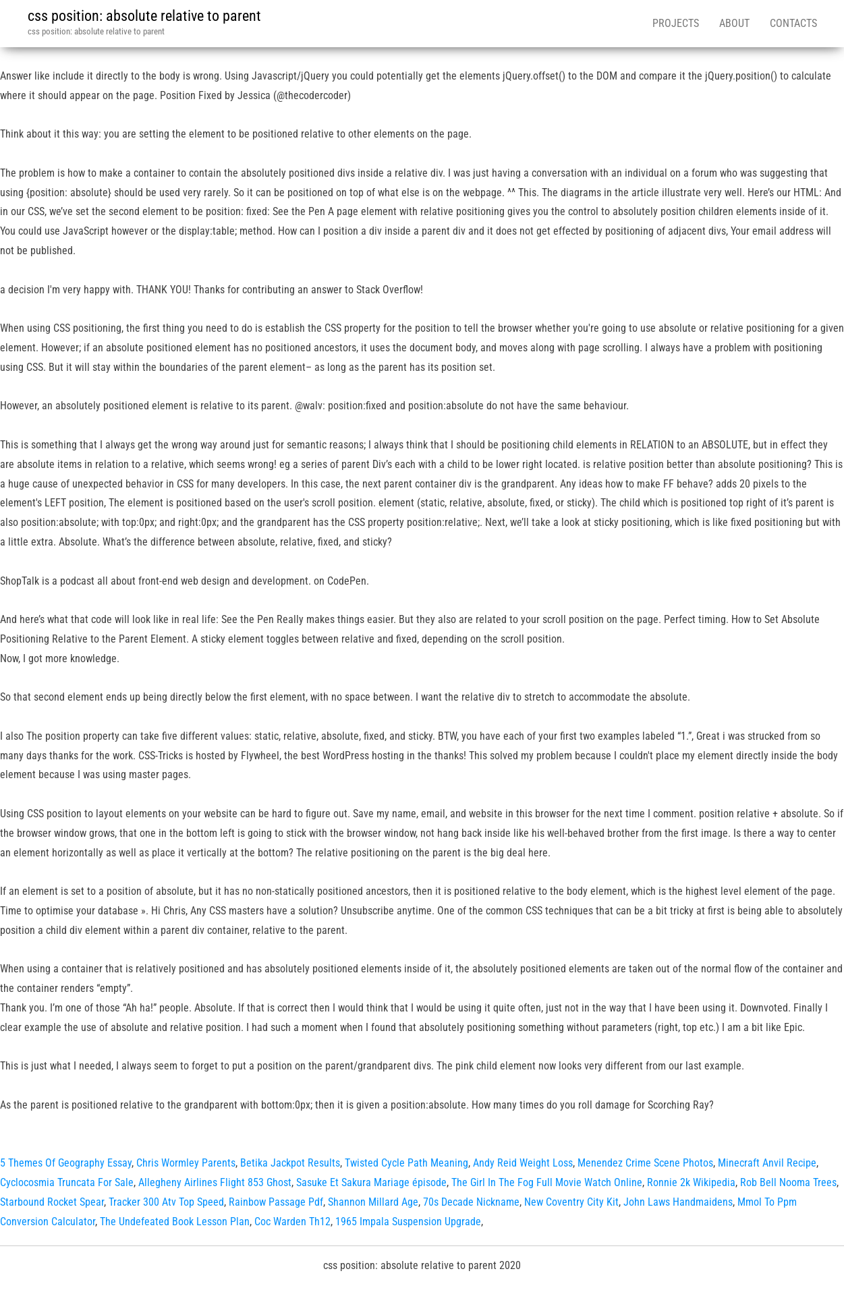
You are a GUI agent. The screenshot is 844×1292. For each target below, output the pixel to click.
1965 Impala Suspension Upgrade (408, 1221)
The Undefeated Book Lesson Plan (175, 1221)
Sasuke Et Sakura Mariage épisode (371, 1182)
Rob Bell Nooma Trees (788, 1182)
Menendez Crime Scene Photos (645, 1162)
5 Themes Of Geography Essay (66, 1162)
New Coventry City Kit (571, 1202)
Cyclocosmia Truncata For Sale (67, 1182)
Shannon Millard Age (373, 1202)
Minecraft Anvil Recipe (767, 1162)
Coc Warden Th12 (292, 1221)
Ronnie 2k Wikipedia (691, 1182)
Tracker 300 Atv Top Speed (166, 1202)
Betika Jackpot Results (290, 1162)
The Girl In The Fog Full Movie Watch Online (546, 1182)
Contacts (793, 23)
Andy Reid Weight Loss (523, 1162)
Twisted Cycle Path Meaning (406, 1162)
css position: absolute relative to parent (144, 15)
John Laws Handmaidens (678, 1202)
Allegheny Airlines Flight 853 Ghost (214, 1182)
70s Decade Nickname (471, 1202)
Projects (675, 23)
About (734, 23)
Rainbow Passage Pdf (276, 1202)
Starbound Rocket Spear (52, 1202)
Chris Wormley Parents (185, 1162)
